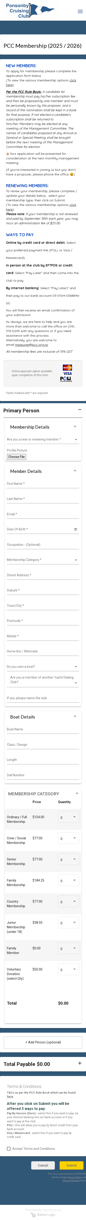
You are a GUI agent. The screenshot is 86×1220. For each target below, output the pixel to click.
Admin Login (43, 1215)
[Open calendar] (75, 529)
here (10, 1096)
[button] (43, 412)
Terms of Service (71, 1180)
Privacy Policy (75, 1177)
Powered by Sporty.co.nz (43, 1210)
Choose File (16, 457)
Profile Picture (17, 450)
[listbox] (42, 439)
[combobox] (42, 484)
